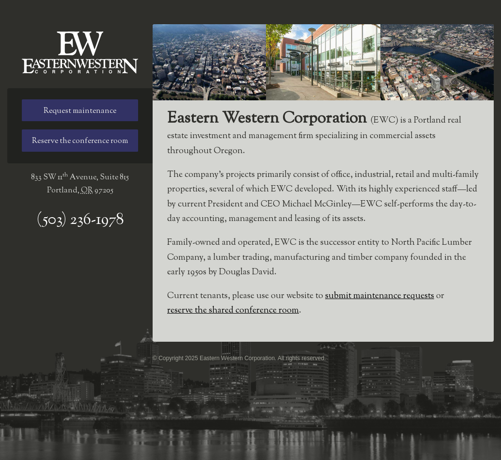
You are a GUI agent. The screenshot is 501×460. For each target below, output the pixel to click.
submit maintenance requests (379, 296)
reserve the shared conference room (233, 310)
